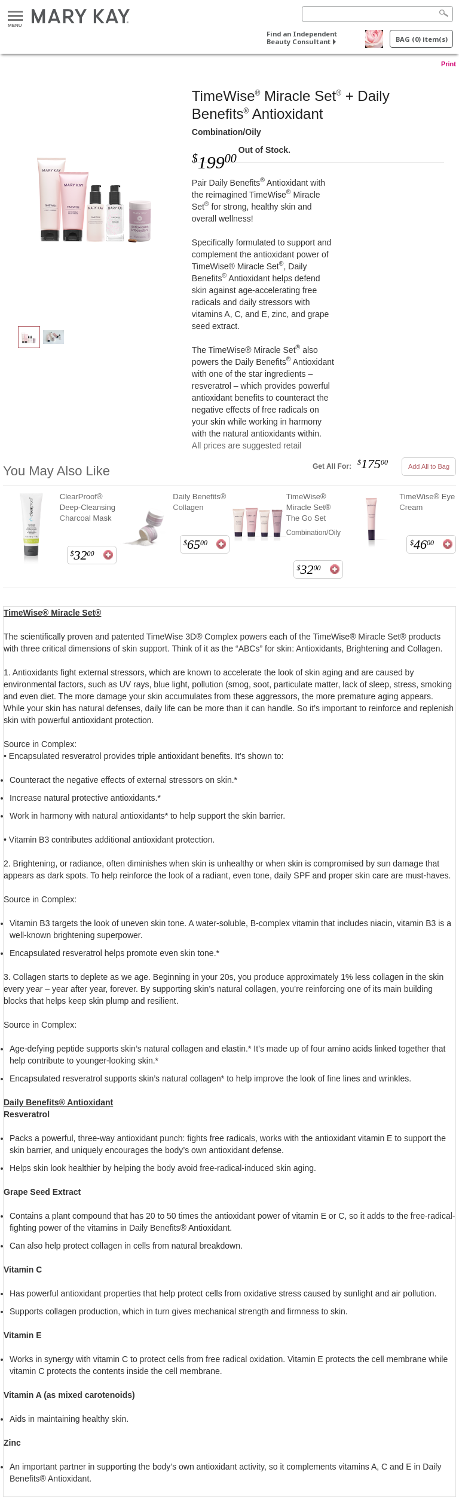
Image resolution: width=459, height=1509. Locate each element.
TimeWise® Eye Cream (427, 502)
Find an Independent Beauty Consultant (302, 37)
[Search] (377, 14)
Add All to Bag (428, 466)
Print (448, 63)
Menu (15, 16)
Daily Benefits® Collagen (199, 502)
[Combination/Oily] (97, 194)
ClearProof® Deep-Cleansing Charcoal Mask (87, 507)
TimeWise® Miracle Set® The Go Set (308, 507)
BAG (422, 39)
